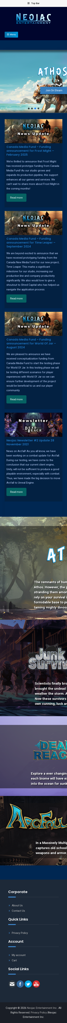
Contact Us (18, 910)
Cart (14, 960)
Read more (16, 197)
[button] (29, 108)
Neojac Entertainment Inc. (42, 1008)
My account (19, 955)
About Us (17, 905)
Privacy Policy (20, 933)
